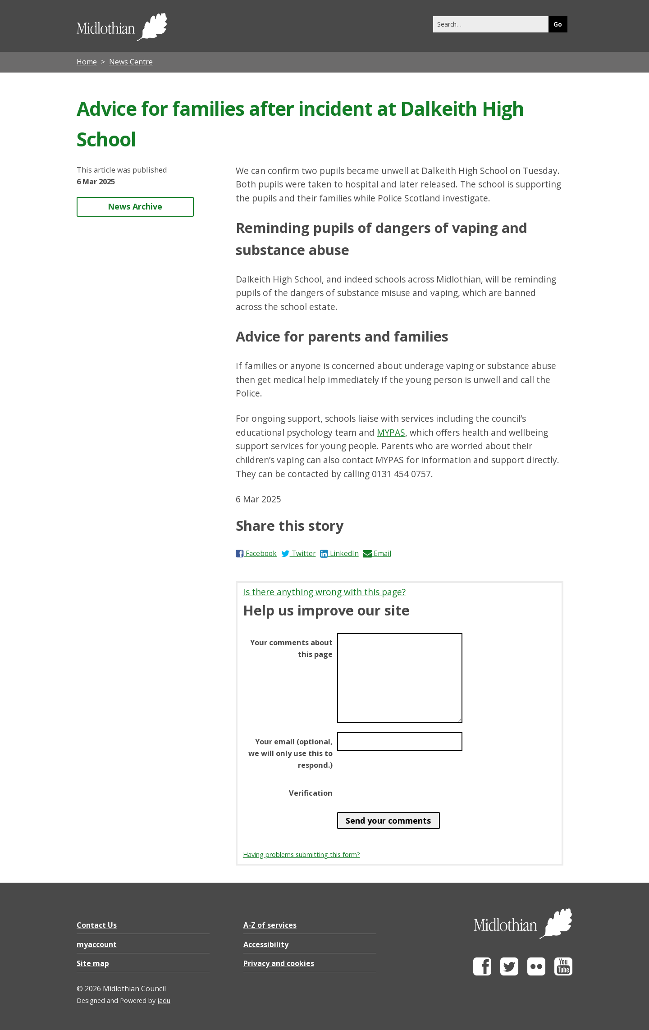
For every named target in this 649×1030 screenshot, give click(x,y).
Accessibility (265, 944)
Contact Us (97, 925)
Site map (93, 963)
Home (87, 62)
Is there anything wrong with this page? (324, 592)
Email (377, 553)
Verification (311, 793)
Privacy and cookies (278, 963)
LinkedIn (339, 553)
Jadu (163, 1000)
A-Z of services (270, 925)
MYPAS (391, 432)
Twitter (298, 553)
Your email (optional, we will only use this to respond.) (290, 753)
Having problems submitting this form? (301, 854)
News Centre (131, 62)
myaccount (97, 944)
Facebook (256, 553)
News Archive (135, 206)
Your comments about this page (291, 648)
